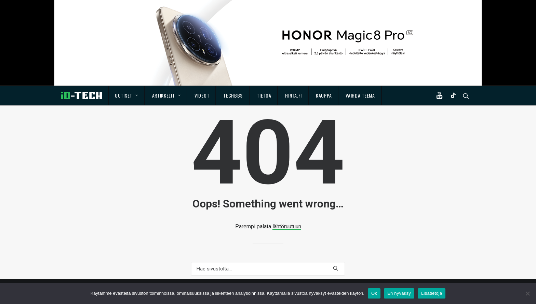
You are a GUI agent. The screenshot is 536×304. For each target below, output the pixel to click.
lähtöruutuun (286, 226)
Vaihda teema (360, 95)
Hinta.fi (293, 95)
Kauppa (324, 95)
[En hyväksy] (527, 293)
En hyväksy (399, 293)
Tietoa (264, 95)
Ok (374, 293)
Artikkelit (166, 95)
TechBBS (233, 95)
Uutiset (126, 95)
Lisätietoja (431, 293)
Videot (202, 95)
